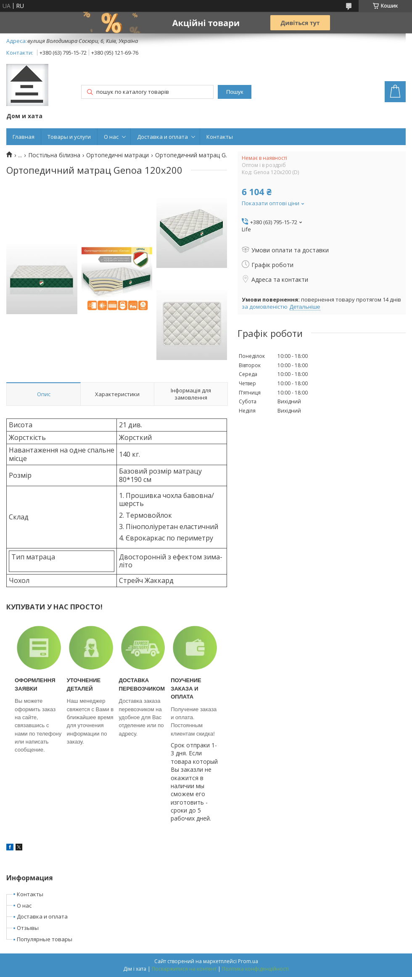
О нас (111, 136)
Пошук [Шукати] (234, 92)
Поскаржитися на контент (184, 968)
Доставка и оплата (162, 136)
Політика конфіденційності (255, 968)
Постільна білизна (54, 155)
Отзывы (28, 928)
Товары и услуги (69, 136)
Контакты (219, 136)
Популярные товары (44, 939)
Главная (23, 136)
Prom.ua (248, 961)
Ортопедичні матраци (117, 155)
